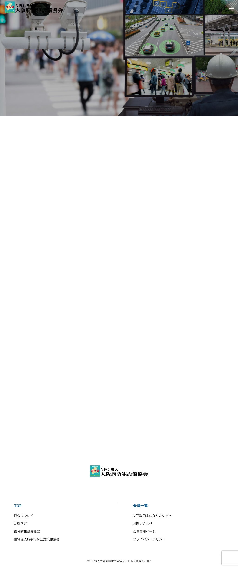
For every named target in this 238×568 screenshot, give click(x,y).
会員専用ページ (144, 531)
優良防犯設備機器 (27, 531)
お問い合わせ (142, 523)
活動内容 (20, 523)
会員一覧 (140, 506)
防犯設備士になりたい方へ (152, 515)
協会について (23, 515)
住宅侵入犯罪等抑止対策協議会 (37, 539)
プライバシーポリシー (149, 539)
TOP (18, 506)
